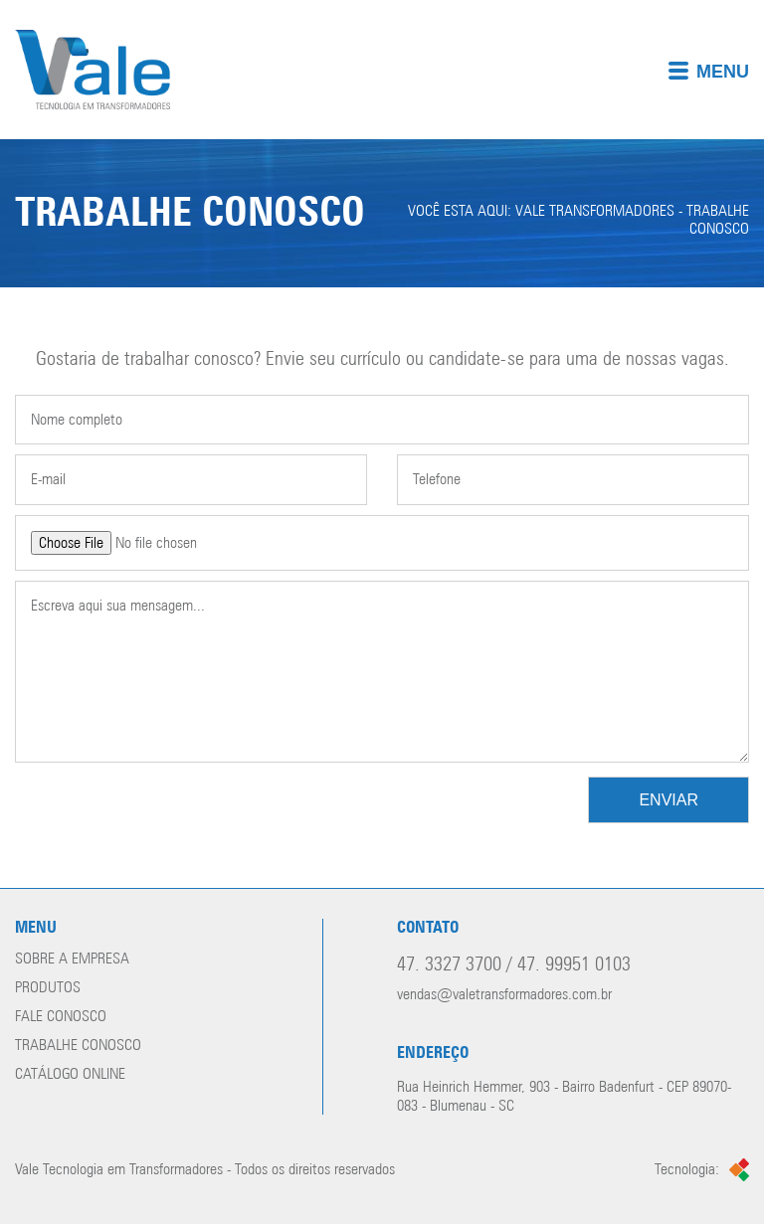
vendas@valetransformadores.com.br (504, 994)
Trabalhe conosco (78, 1045)
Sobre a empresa (72, 959)
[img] (382, 69)
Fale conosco (60, 1016)
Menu (708, 71)
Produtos (48, 987)
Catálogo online (70, 1074)
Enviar (668, 799)
